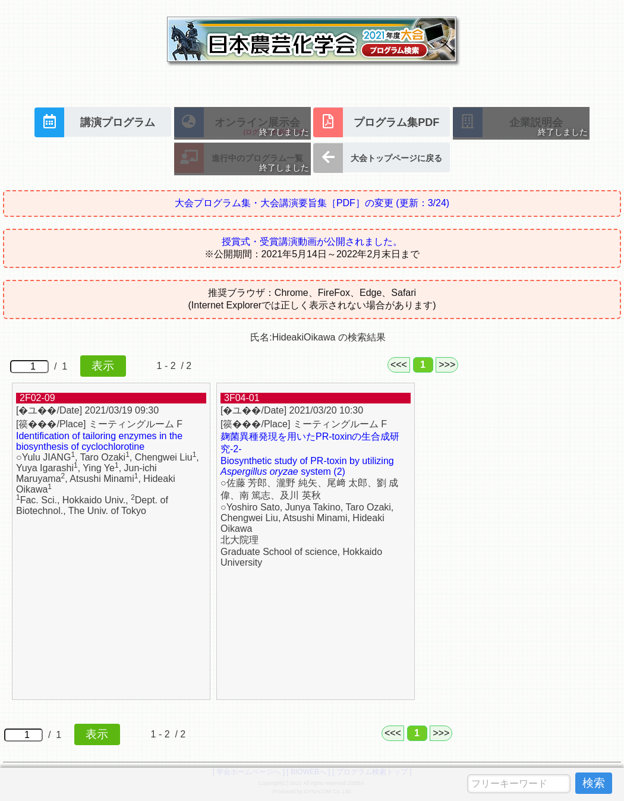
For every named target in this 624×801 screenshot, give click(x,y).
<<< (398, 364)
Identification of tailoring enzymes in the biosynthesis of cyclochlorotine (99, 441)
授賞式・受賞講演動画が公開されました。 (312, 241)
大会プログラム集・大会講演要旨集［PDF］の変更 (312, 203)
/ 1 (68, 366)
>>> (447, 364)
